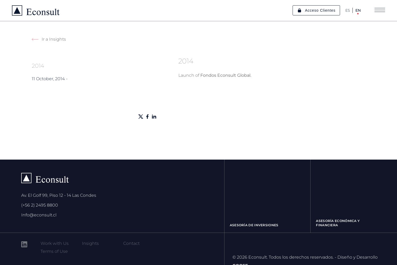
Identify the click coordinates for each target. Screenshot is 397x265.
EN (358, 10)
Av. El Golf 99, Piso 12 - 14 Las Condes (58, 195)
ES (347, 10)
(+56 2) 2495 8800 (39, 205)
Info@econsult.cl (38, 214)
